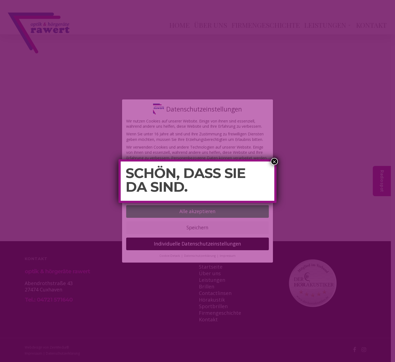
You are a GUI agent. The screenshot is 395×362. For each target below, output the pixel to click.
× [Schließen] (274, 161)
